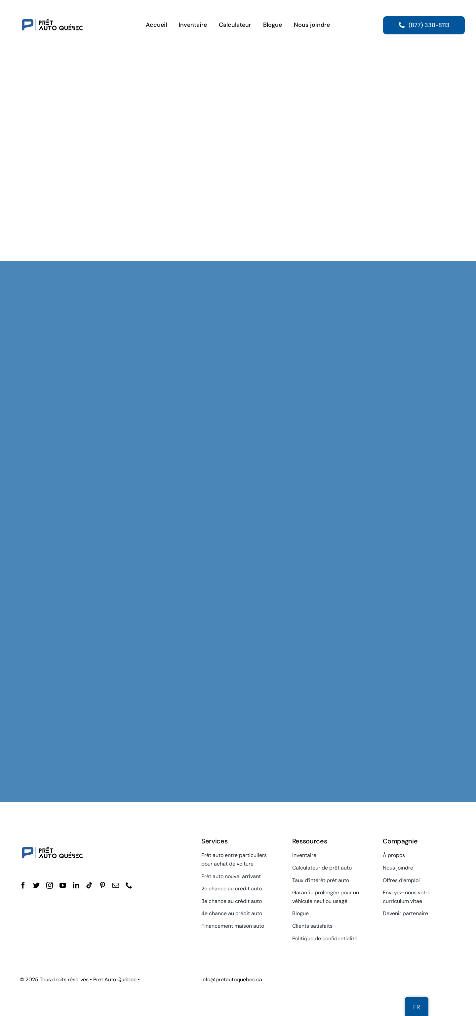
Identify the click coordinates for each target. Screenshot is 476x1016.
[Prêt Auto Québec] (52, 9)
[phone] (129, 885)
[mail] (115, 885)
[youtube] (63, 885)
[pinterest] (102, 885)
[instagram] (49, 885)
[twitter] (36, 885)
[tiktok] (89, 885)
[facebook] (23, 885)
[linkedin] (76, 885)
